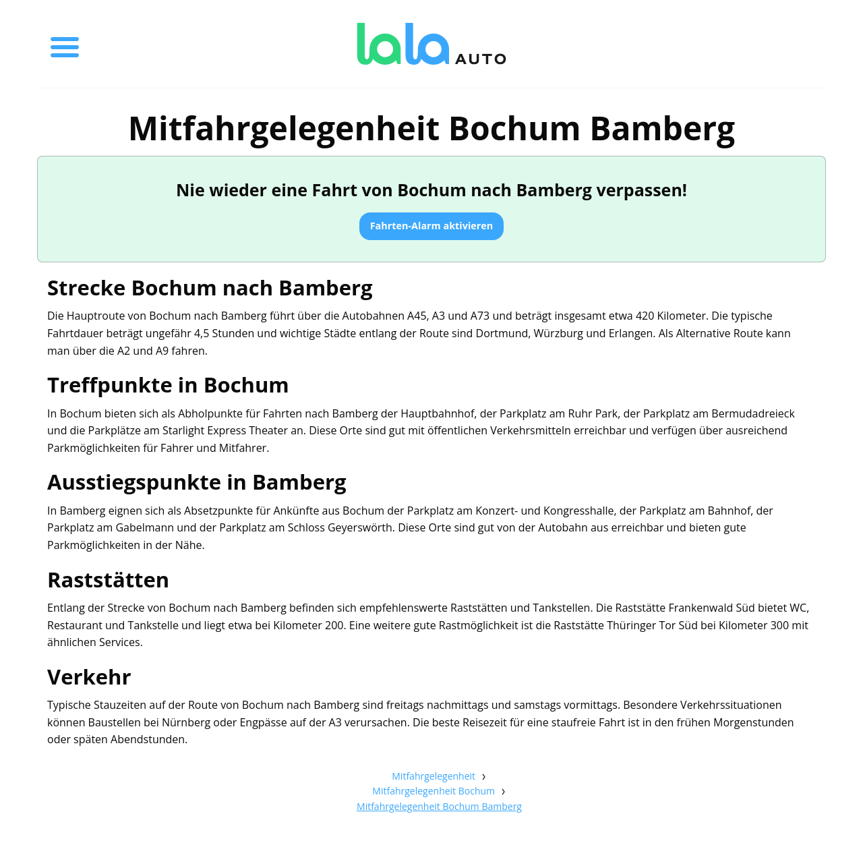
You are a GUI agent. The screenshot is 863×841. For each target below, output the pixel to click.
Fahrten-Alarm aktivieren (432, 225)
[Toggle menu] (65, 44)
